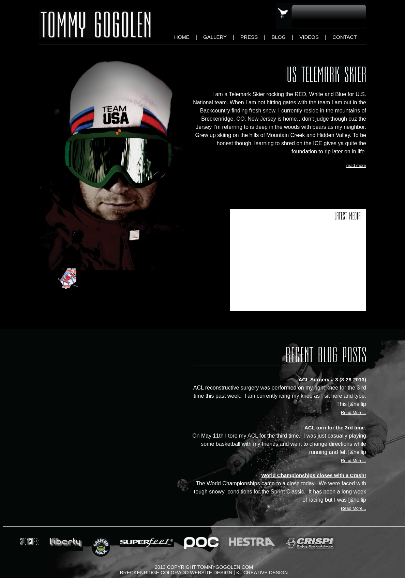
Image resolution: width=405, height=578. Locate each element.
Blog (278, 37)
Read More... (353, 412)
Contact (344, 37)
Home (182, 37)
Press (249, 37)
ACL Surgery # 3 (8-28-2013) (332, 379)
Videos (309, 37)
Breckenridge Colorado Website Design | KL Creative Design (204, 572)
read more (356, 165)
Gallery (215, 37)
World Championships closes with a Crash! (313, 475)
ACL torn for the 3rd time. (335, 427)
